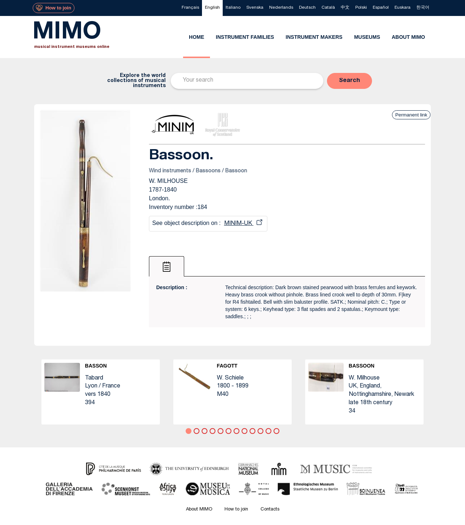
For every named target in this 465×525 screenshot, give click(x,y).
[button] (349, 81)
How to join (236, 509)
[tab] (166, 266)
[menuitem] (190, 8)
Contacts (269, 509)
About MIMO (199, 509)
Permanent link (411, 115)
